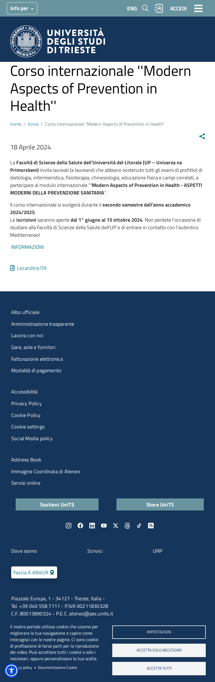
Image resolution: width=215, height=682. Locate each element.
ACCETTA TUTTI (159, 668)
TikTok (139, 525)
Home (15, 124)
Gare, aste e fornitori (33, 347)
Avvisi (33, 124)
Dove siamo (24, 551)
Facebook (80, 525)
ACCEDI (178, 8)
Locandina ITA (32, 268)
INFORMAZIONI (27, 247)
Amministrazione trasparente (42, 324)
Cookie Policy (26, 415)
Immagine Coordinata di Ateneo (45, 471)
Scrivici (95, 551)
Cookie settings (28, 426)
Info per (19, 8)
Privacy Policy (26, 403)
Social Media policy (32, 438)
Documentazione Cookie (57, 667)
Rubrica (159, 8)
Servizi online (25, 483)
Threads (127, 525)
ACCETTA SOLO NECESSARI (159, 650)
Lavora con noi (27, 335)
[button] (11, 670)
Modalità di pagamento (36, 370)
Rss (151, 525)
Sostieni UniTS (57, 504)
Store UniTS (160, 504)
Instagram (68, 525)
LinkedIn (92, 525)
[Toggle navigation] (198, 8)
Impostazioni (159, 632)
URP (158, 551)
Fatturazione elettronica (37, 359)
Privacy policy (21, 667)
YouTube (104, 525)
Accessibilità (24, 391)
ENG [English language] (132, 8)
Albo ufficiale (25, 312)
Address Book (26, 459)
